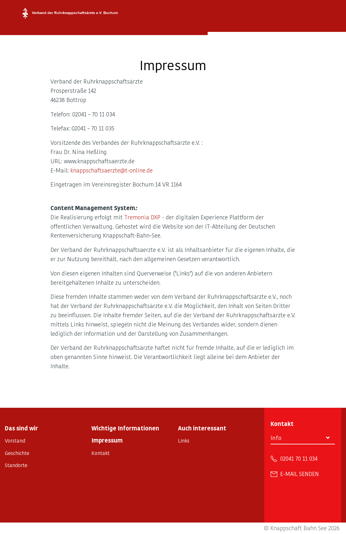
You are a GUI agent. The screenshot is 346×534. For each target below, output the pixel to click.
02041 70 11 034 (299, 458)
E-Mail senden (299, 474)
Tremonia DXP (142, 217)
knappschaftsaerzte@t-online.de (111, 170)
